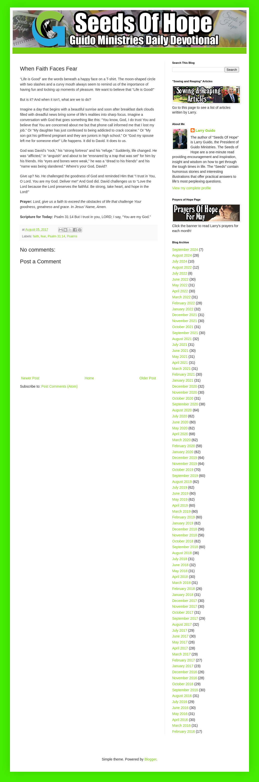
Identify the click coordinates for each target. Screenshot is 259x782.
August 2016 (182, 696)
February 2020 (183, 446)
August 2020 (182, 410)
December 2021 (184, 315)
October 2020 (182, 398)
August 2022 (182, 267)
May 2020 (179, 428)
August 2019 (182, 482)
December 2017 (184, 601)
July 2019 (179, 487)
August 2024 (182, 255)
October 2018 (182, 541)
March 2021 (181, 369)
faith (36, 236)
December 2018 (184, 529)
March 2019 (181, 511)
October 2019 (182, 470)
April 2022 (180, 291)
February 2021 (183, 374)
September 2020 (185, 404)
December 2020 (184, 386)
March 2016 (181, 725)
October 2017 (182, 612)
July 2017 (179, 630)
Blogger (150, 759)
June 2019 (180, 493)
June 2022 (180, 279)
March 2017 (181, 654)
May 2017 (179, 642)
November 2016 (184, 678)
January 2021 (182, 380)
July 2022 (179, 273)
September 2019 (185, 476)
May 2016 (179, 714)
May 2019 (179, 499)
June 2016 (180, 708)
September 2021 (185, 333)
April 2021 (180, 363)
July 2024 (179, 261)
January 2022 (182, 309)
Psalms (72, 236)
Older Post (147, 378)
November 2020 (184, 392)
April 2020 (180, 434)
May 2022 (179, 285)
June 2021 (180, 351)
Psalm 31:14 (56, 236)
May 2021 (179, 357)
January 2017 (182, 666)
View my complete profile (191, 188)
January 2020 (182, 452)
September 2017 (185, 618)
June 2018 (180, 565)
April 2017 (180, 648)
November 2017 (184, 606)
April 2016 (180, 720)
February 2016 (183, 731)
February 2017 (183, 660)
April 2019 (180, 505)
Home (89, 378)
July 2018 (179, 559)
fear (43, 236)
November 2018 (184, 535)
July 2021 (179, 345)
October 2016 (182, 684)
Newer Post (30, 378)
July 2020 (179, 416)
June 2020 (180, 422)
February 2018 (183, 589)
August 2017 (182, 624)
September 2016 (185, 690)
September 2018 (185, 547)
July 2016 (179, 702)
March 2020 (181, 440)
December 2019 (184, 458)
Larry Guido (205, 131)
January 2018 (182, 595)
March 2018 (181, 583)
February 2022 (183, 303)
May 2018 (179, 571)
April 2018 (180, 577)
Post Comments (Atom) (59, 386)
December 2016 (184, 672)
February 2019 (183, 517)
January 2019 (182, 523)
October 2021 (182, 327)
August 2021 (182, 339)
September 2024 (185, 250)
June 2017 (180, 636)
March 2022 (181, 297)
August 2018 (182, 553)
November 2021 (184, 321)
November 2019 (184, 464)
